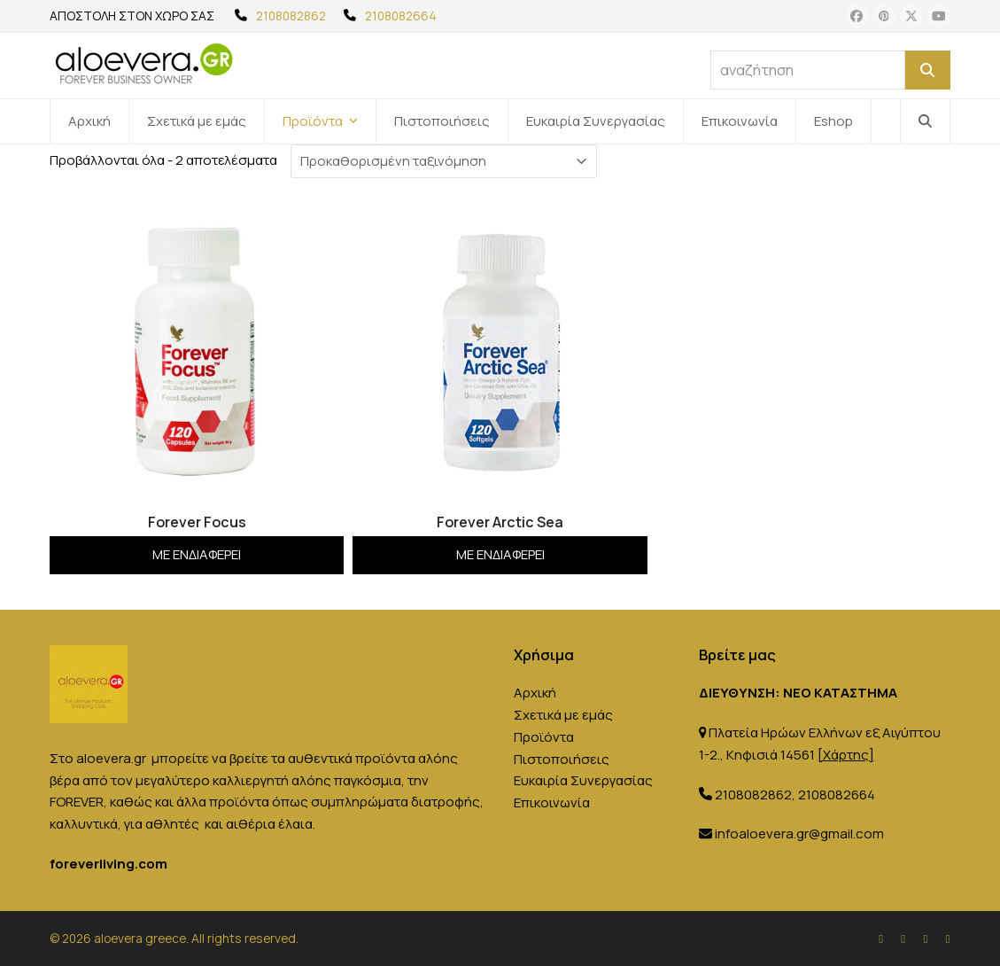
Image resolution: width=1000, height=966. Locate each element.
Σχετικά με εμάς (563, 714)
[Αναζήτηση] (927, 70)
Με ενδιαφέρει (196, 554)
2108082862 (291, 15)
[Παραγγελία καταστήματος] (443, 161)
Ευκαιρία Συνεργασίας (583, 780)
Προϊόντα (544, 737)
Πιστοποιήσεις (561, 759)
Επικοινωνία (552, 802)
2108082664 (401, 15)
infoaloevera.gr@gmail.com (799, 833)
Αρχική (535, 692)
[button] (925, 121)
